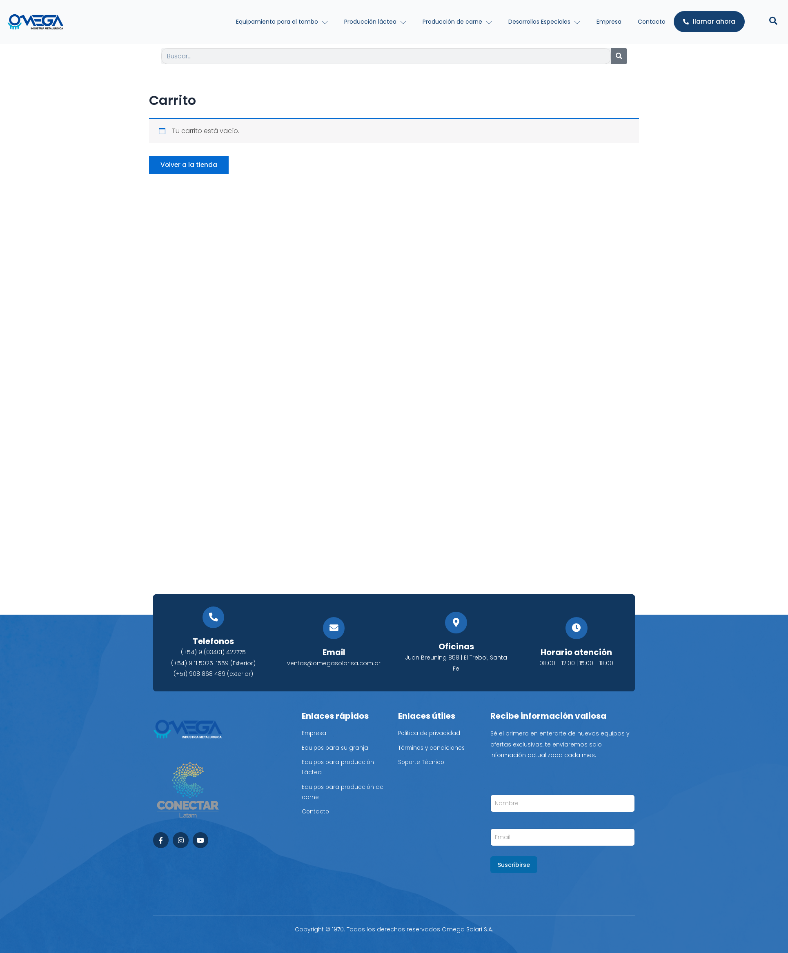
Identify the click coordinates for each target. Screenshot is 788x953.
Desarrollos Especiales (544, 22)
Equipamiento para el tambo (282, 22)
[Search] (619, 56)
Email (333, 652)
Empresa (609, 22)
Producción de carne (457, 22)
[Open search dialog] (773, 21)
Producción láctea (375, 22)
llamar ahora (709, 21)
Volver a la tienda (190, 165)
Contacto (652, 22)
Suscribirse (514, 865)
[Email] (334, 628)
